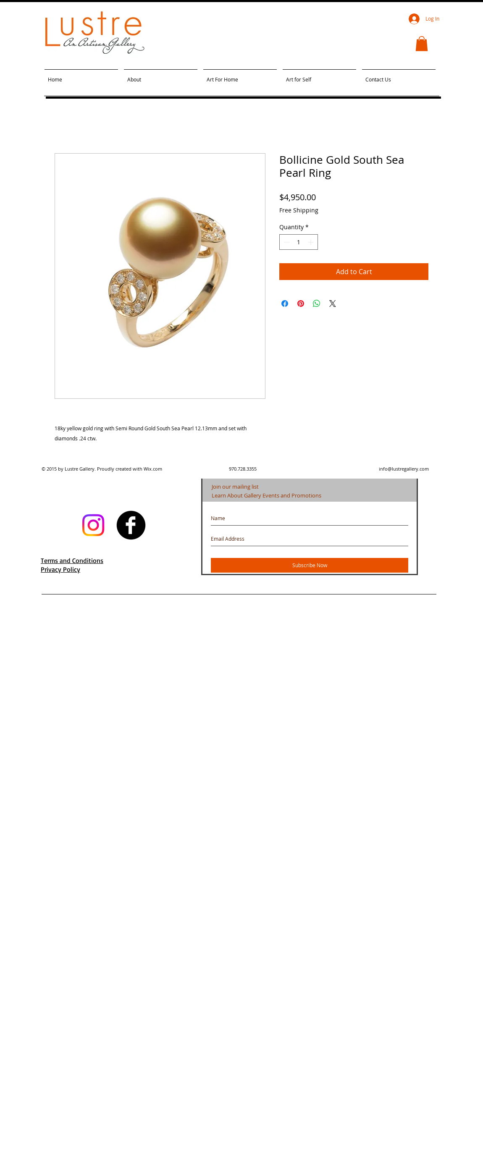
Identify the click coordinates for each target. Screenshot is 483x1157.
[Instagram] (93, 525)
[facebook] (131, 525)
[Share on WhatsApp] (317, 303)
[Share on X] (333, 303)
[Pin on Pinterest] (301, 303)
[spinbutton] (298, 242)
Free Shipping (298, 210)
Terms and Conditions (72, 560)
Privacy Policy (60, 569)
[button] (421, 43)
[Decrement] (286, 242)
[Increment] (311, 242)
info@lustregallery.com (404, 469)
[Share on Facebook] (285, 303)
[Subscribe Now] (309, 565)
